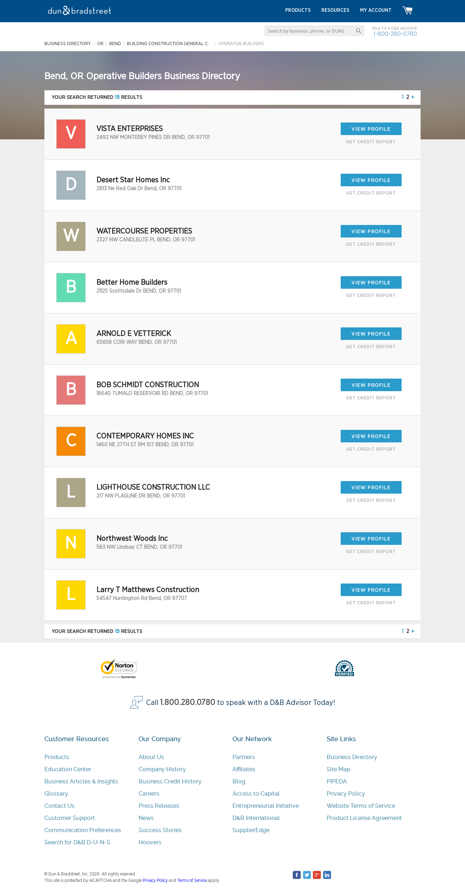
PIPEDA (337, 781)
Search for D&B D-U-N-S (77, 842)
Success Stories (160, 830)
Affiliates (243, 769)
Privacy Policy (346, 793)
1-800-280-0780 (395, 34)
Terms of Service (192, 880)
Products (56, 757)
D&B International (256, 818)
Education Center (67, 769)
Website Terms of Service (361, 805)
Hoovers (150, 842)
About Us (151, 757)
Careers (149, 793)
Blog (238, 781)
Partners (243, 757)
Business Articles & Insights (81, 781)
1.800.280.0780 (187, 703)
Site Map (338, 769)
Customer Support (69, 818)
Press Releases (159, 805)
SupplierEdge (250, 830)
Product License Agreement (364, 818)
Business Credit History (170, 781)
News (146, 818)
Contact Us (59, 805)
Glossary (56, 793)
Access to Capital (256, 793)
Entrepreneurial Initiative (265, 805)
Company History (162, 769)
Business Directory (352, 757)
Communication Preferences (82, 830)
